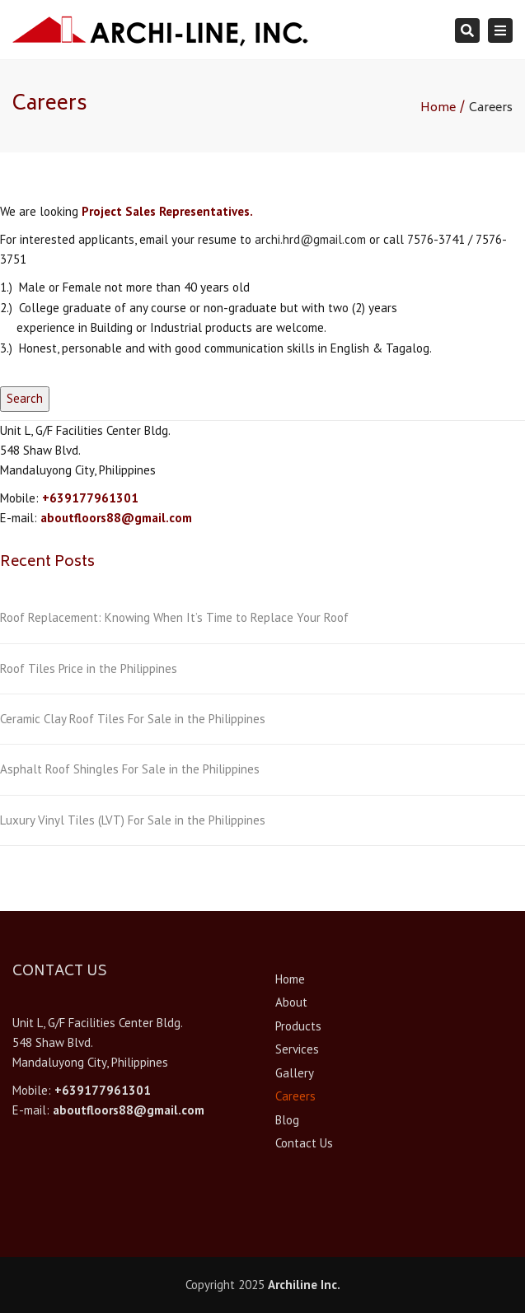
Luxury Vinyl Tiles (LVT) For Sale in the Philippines (132, 820)
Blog (287, 1120)
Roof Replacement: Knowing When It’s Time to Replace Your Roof (174, 617)
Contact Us (304, 1143)
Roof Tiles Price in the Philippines (88, 668)
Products (298, 1026)
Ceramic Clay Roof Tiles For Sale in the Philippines (132, 719)
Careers (295, 1096)
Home (438, 108)
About (291, 1002)
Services (297, 1049)
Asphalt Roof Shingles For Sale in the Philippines (130, 769)
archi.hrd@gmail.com (310, 239)
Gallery (294, 1073)
